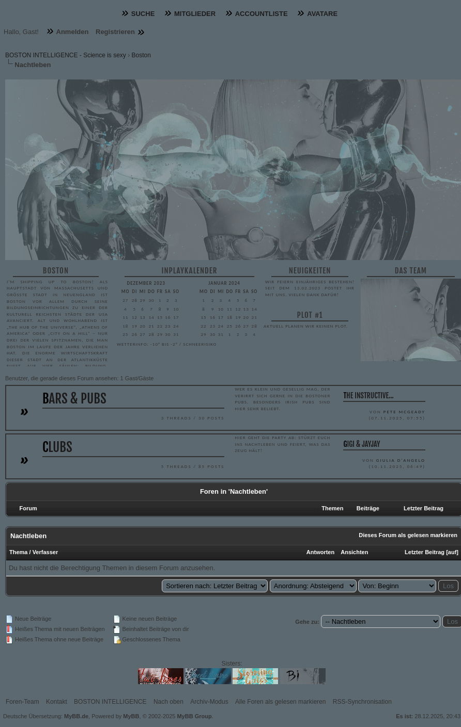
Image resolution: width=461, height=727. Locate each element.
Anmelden (72, 32)
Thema (18, 552)
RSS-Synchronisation (362, 701)
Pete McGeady (404, 411)
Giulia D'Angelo (400, 460)
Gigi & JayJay (361, 444)
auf (452, 552)
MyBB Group (194, 716)
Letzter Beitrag (424, 552)
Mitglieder (195, 14)
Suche (143, 14)
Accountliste (261, 14)
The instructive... (368, 395)
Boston (141, 55)
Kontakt (56, 701)
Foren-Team (22, 701)
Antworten (320, 552)
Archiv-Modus (209, 701)
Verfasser (45, 552)
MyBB (131, 716)
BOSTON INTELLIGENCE (110, 701)
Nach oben (168, 701)
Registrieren (115, 32)
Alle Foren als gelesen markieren (280, 701)
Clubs (57, 447)
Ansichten (354, 552)
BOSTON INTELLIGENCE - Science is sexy (65, 55)
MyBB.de (76, 716)
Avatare (322, 14)
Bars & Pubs (74, 399)
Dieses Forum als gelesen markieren (408, 535)
